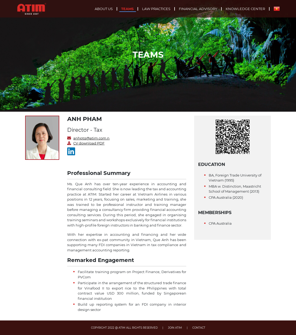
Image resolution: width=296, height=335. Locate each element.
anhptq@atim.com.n (91, 138)
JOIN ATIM (175, 327)
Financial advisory (198, 9)
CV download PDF (88, 143)
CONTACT (198, 327)
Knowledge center (245, 9)
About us (104, 9)
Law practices (156, 9)
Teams (127, 9)
